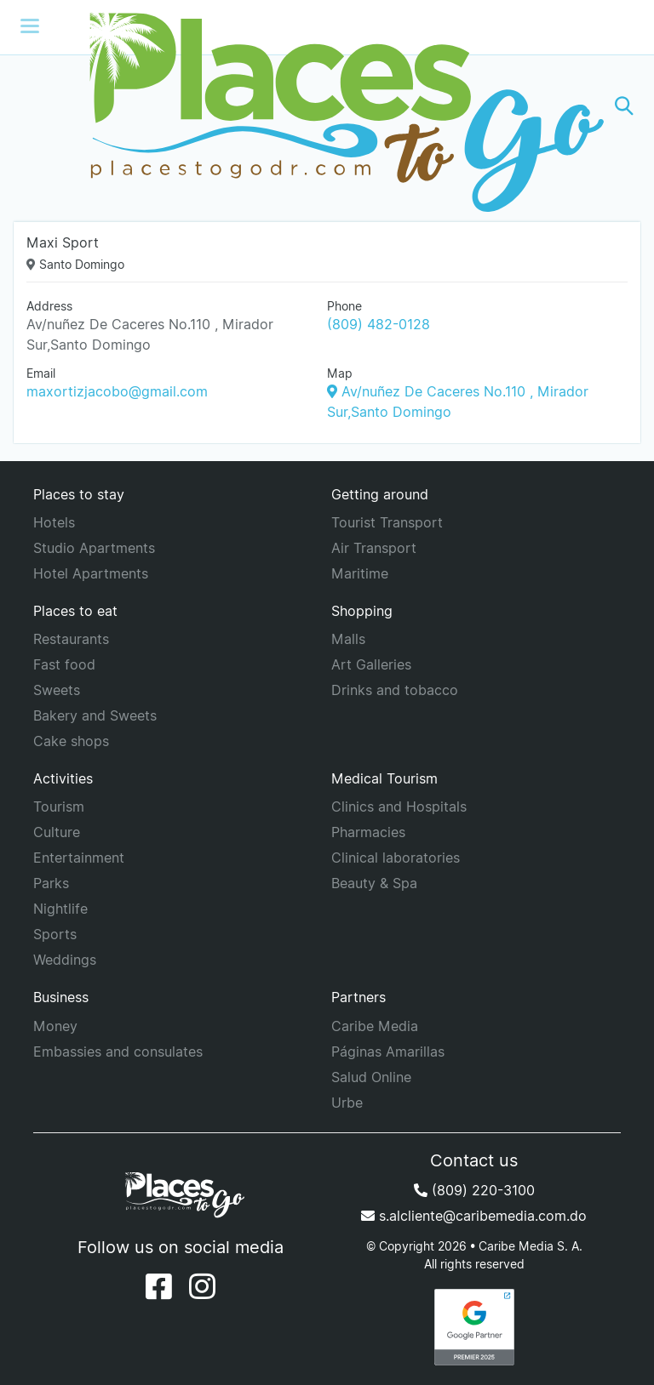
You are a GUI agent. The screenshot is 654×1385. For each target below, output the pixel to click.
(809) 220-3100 (474, 1190)
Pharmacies (368, 832)
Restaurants (71, 638)
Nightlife (60, 908)
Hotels (54, 522)
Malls (348, 638)
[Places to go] (327, 106)
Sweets (56, 689)
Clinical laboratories (395, 857)
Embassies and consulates (118, 1051)
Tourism (58, 806)
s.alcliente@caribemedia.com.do (474, 1215)
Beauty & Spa (374, 883)
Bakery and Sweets (95, 715)
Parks (51, 883)
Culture (56, 832)
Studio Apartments (94, 547)
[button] (624, 105)
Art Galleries (371, 664)
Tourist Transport (387, 522)
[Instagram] (202, 1286)
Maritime (359, 573)
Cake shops (71, 740)
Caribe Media (374, 1025)
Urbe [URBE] (347, 1102)
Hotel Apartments (90, 573)
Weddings (64, 959)
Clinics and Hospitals (399, 806)
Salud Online (371, 1077)
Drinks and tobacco (394, 689)
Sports (55, 934)
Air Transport (373, 547)
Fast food (64, 664)
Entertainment (78, 857)
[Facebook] (159, 1286)
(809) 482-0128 (378, 324)
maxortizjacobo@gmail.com (117, 391)
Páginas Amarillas (388, 1051)
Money (55, 1025)
